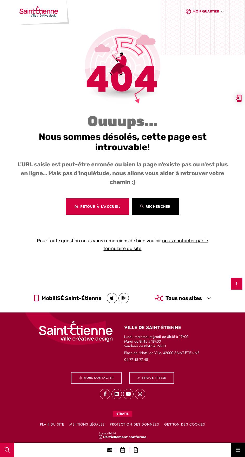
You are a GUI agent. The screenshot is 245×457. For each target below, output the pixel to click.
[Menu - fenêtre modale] (238, 450)
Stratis (122, 413)
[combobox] (208, 12)
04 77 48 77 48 (136, 359)
